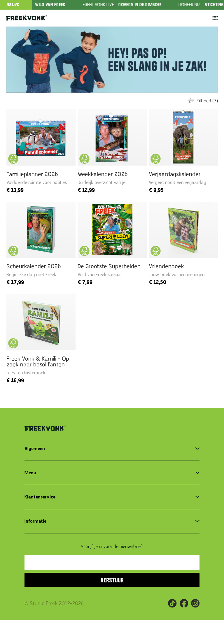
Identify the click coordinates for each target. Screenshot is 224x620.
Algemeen (34, 448)
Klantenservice (39, 497)
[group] (137, 5)
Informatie (35, 521)
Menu (30, 472)
